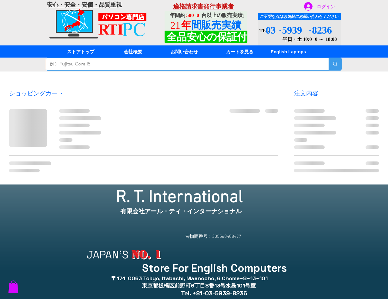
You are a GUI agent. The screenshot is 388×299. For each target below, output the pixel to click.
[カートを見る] (239, 51)
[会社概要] (133, 51)
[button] (13, 287)
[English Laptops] (288, 51)
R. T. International (181, 198)
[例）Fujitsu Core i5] (183, 64)
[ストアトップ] (80, 51)
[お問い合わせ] (184, 51)
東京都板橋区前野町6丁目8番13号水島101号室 (195, 285)
